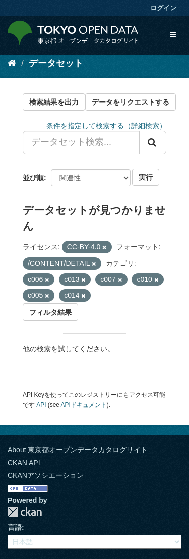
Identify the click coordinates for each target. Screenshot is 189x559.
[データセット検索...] (81, 142)
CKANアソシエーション (46, 475)
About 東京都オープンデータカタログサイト (78, 450)
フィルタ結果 (50, 312)
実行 (146, 177)
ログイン (163, 8)
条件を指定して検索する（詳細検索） (106, 126)
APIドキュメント (84, 405)
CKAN (25, 511)
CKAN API (24, 463)
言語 (15, 527)
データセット (56, 63)
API (41, 405)
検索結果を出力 (54, 102)
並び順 (33, 178)
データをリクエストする (130, 102)
